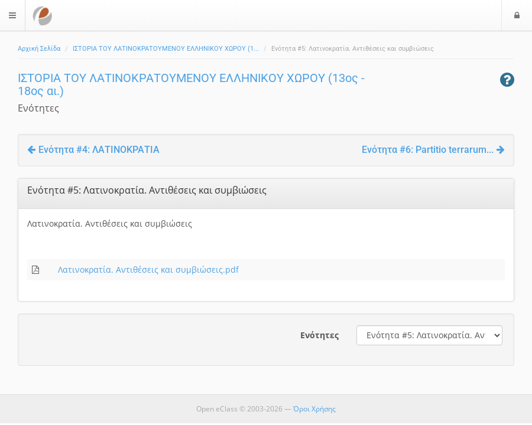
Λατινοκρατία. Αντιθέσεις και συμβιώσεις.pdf (148, 269)
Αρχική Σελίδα (39, 49)
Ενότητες (319, 335)
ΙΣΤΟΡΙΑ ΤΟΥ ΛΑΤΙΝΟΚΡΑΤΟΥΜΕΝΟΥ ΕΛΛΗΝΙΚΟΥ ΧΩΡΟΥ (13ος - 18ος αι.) (191, 84)
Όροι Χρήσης (314, 409)
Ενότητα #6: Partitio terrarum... (433, 149)
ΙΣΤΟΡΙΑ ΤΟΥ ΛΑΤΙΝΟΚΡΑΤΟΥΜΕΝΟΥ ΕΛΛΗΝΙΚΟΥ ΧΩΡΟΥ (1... (166, 49)
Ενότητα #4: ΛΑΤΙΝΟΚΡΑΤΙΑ (93, 149)
